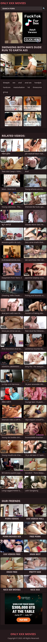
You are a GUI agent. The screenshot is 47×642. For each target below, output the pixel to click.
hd (29, 87)
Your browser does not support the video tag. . (23, 66)
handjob (37, 82)
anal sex (28, 82)
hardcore (6, 87)
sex (14, 82)
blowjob (6, 82)
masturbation (19, 87)
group (5, 92)
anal (20, 82)
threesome (37, 87)
